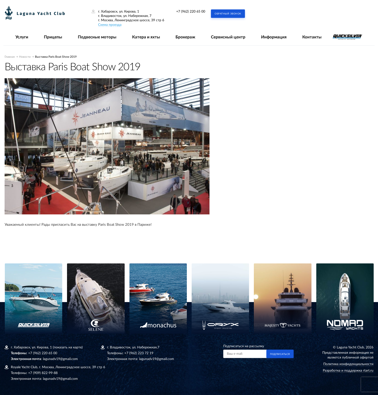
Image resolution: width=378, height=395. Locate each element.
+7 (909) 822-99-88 (43, 373)
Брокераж (185, 37)
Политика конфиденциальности (348, 364)
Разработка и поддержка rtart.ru (348, 370)
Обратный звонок (228, 14)
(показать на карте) (68, 347)
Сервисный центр (228, 37)
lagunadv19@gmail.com (60, 359)
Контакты (312, 37)
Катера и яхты (146, 37)
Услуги (21, 37)
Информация (274, 37)
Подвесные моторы (97, 37)
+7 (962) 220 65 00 (190, 11)
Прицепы (53, 37)
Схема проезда (110, 25)
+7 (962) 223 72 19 (138, 353)
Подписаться (280, 354)
